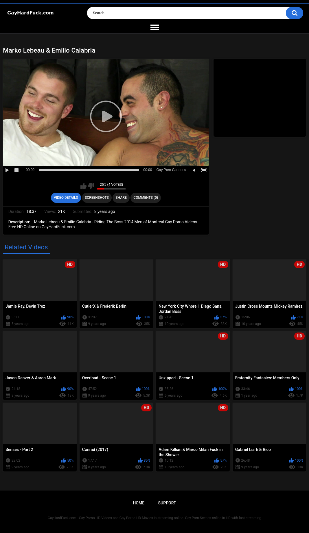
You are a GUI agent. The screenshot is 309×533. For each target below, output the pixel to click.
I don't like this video (91, 186)
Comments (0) (145, 198)
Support (167, 503)
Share (121, 198)
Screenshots (97, 198)
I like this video (83, 186)
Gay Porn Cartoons (171, 170)
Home (138, 503)
